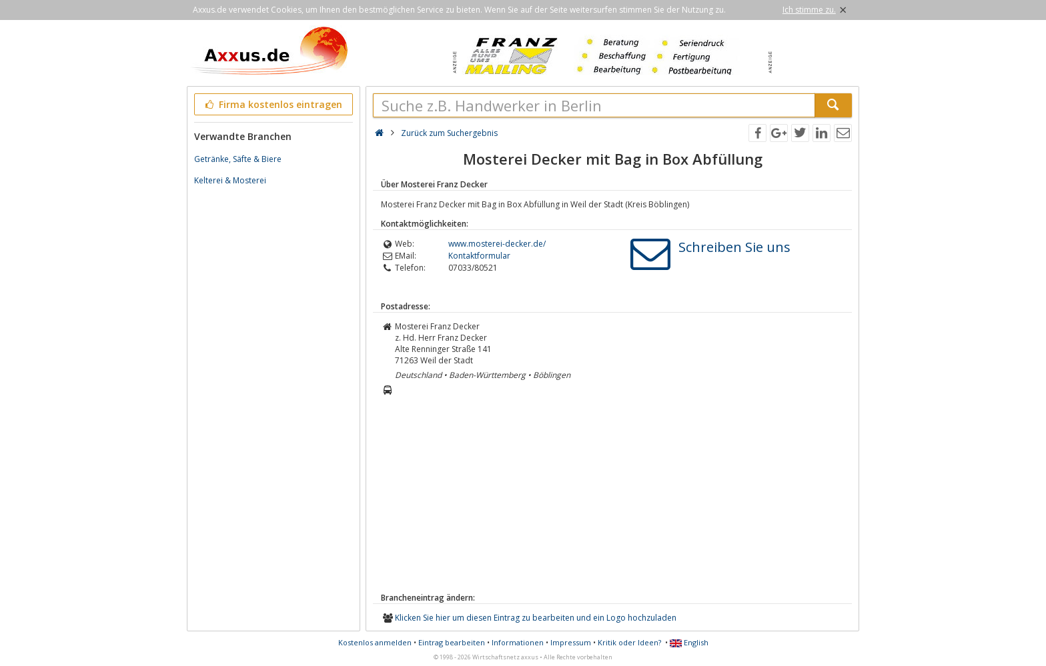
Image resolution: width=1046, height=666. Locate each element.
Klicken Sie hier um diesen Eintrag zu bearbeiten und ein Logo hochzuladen (535, 617)
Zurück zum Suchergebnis (449, 133)
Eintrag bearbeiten (451, 642)
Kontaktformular (479, 255)
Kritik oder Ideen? (629, 642)
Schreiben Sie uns (734, 247)
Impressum (570, 642)
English (689, 642)
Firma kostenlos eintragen (272, 104)
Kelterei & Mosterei (230, 180)
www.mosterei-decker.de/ (497, 243)
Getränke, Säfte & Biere (238, 159)
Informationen (518, 642)
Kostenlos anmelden (375, 642)
